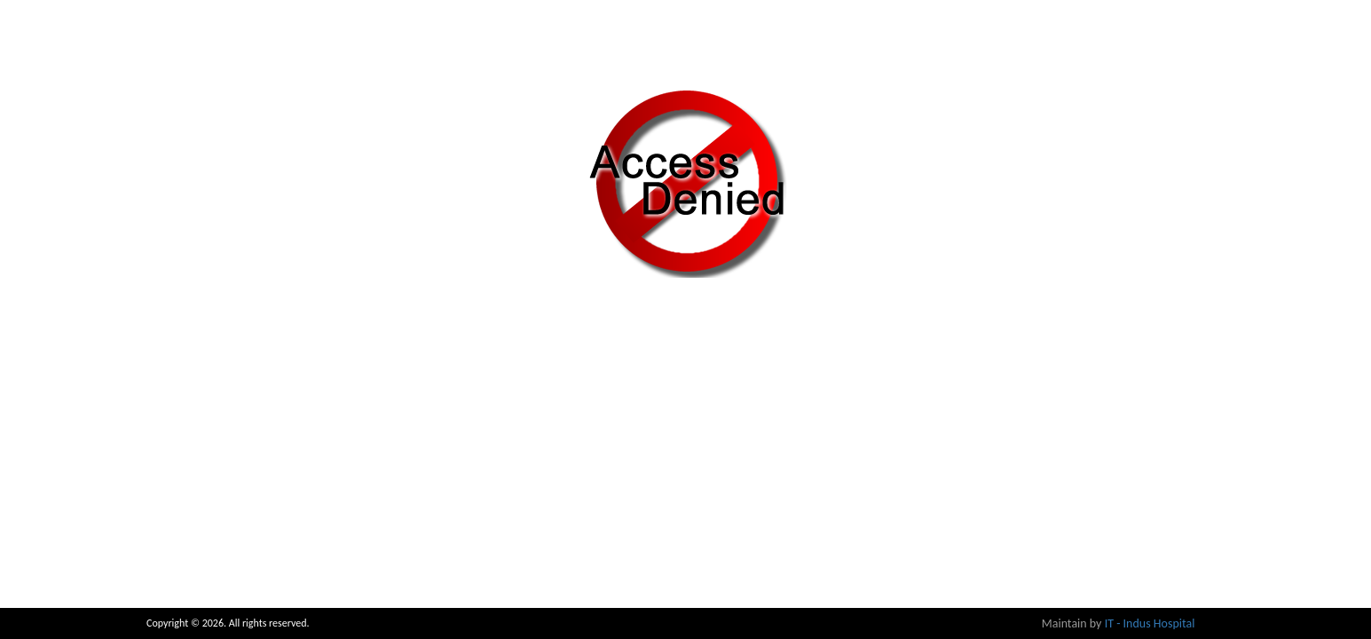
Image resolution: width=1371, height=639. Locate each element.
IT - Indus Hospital (1150, 623)
